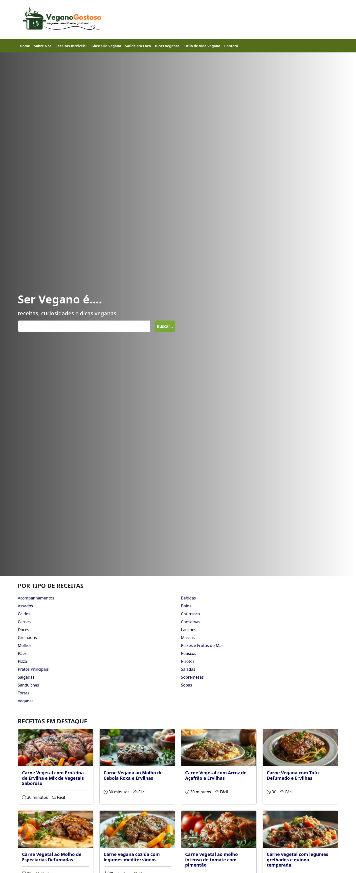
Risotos (188, 661)
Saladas (188, 669)
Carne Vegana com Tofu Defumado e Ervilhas (293, 775)
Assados (25, 606)
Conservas (190, 621)
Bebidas (188, 598)
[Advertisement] (217, 19)
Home (25, 46)
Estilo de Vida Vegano (201, 46)
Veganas (26, 701)
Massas (188, 637)
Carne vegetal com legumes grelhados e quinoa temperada (297, 859)
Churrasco (190, 614)
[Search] (84, 326)
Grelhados (27, 637)
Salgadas (26, 677)
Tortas (23, 693)
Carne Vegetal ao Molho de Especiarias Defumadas (51, 857)
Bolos (186, 606)
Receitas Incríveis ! (71, 46)
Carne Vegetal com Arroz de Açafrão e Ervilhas (215, 775)
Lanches (188, 629)
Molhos (25, 645)
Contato (231, 46)
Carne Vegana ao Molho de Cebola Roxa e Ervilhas (133, 775)
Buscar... (165, 326)
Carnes (24, 621)
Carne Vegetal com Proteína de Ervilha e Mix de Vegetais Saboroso (53, 778)
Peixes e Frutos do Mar (202, 645)
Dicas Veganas (167, 46)
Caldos (24, 614)
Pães (22, 653)
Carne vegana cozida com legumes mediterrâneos (132, 857)
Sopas (186, 685)
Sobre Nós (42, 46)
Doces (23, 629)
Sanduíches (28, 685)
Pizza (22, 661)
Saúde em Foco (138, 46)
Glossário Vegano (106, 46)
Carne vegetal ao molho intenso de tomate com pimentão (211, 859)
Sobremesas (192, 677)
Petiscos (188, 653)
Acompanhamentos (36, 598)
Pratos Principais (33, 669)
